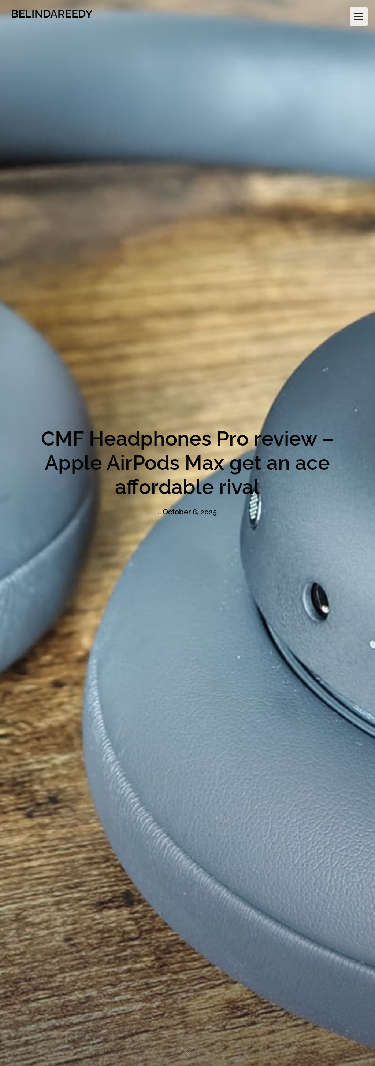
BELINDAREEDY (52, 13)
